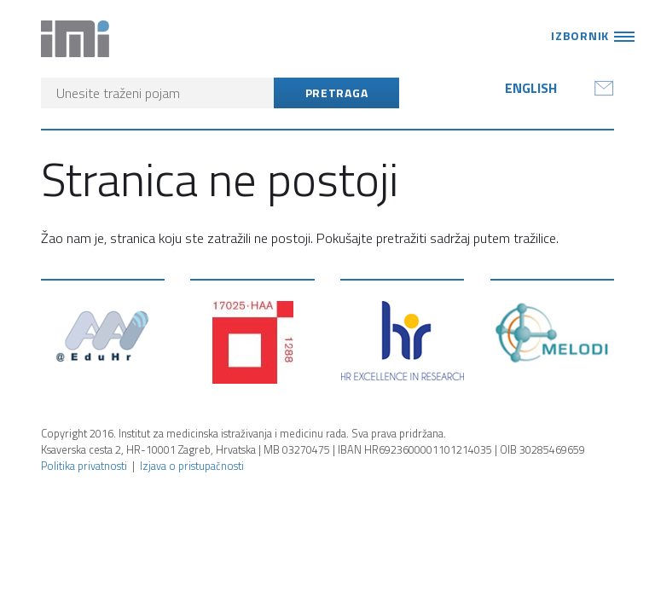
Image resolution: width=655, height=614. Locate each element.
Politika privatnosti (84, 465)
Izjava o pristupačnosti (192, 465)
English (531, 88)
